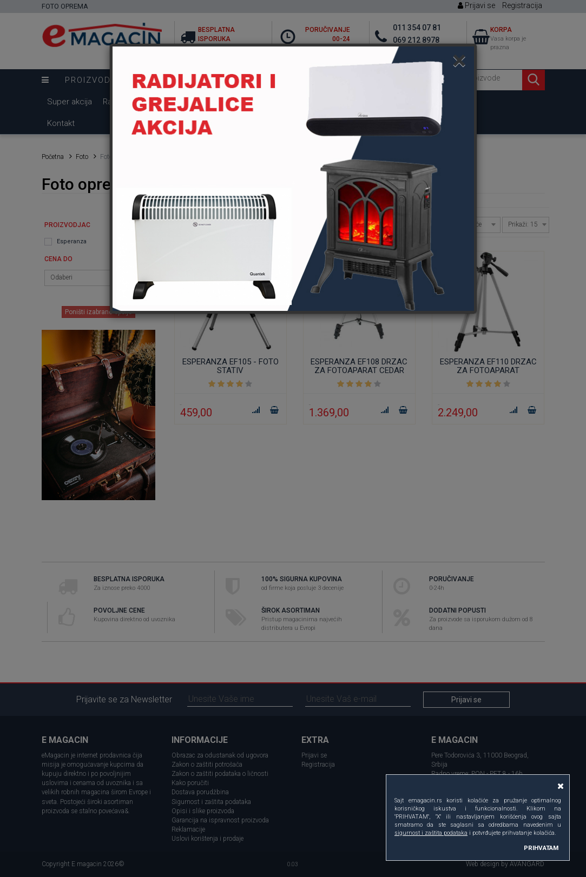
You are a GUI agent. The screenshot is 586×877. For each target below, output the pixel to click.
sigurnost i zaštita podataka (431, 832)
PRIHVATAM (541, 848)
